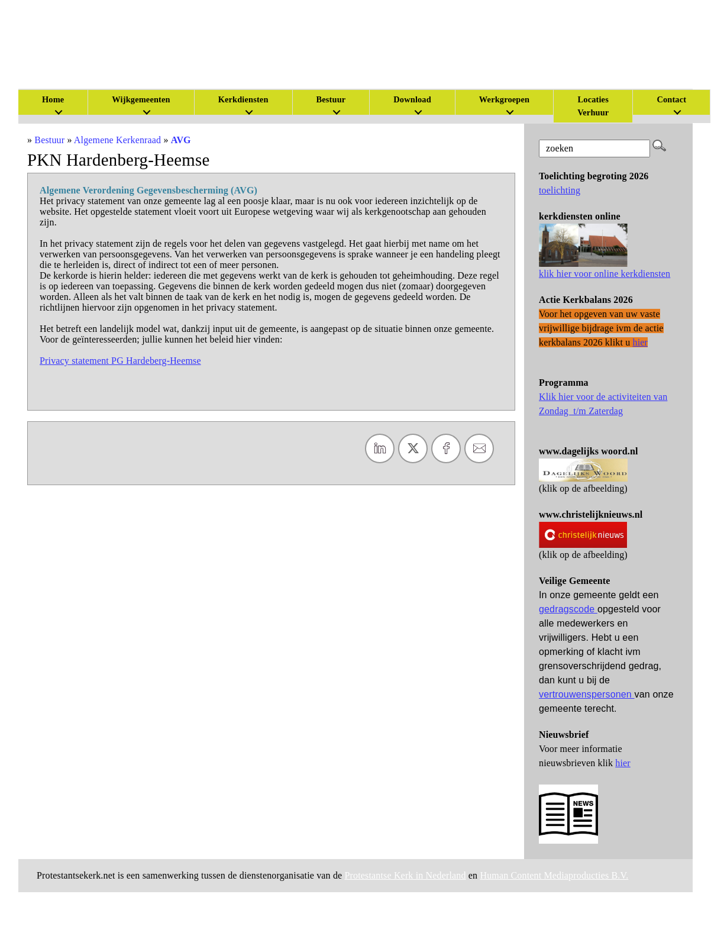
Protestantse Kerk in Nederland (405, 875)
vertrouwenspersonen (587, 694)
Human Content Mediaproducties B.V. (554, 875)
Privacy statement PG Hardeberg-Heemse (120, 361)
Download (412, 99)
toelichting (559, 190)
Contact (671, 99)
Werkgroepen (504, 99)
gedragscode (568, 609)
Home (53, 99)
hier (623, 763)
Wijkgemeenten (141, 99)
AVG (181, 140)
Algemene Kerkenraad (117, 140)
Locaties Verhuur (593, 106)
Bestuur (331, 99)
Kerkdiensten (243, 99)
